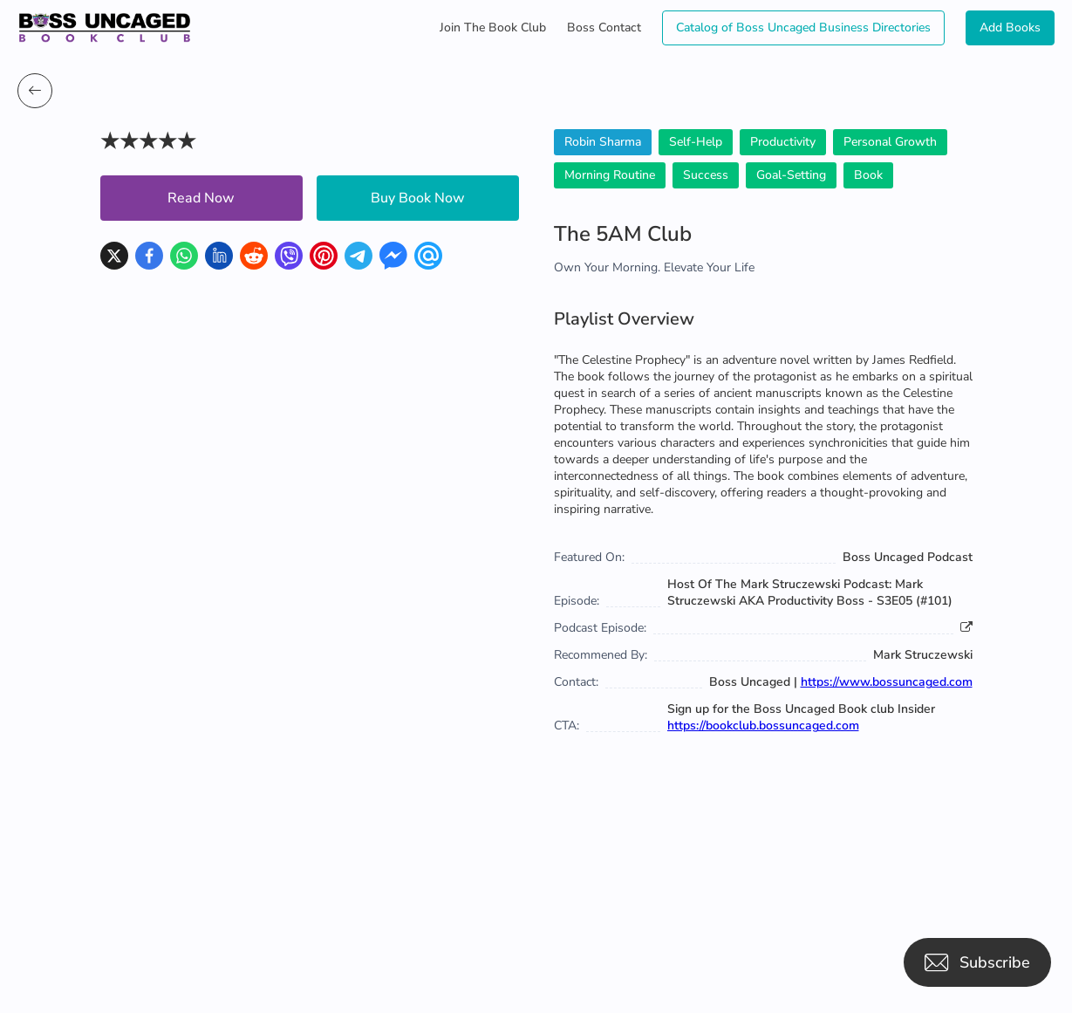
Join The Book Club (493, 27)
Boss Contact (604, 27)
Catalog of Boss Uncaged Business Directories (803, 27)
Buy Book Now (418, 198)
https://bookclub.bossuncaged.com (763, 725)
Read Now (201, 198)
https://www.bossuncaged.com (887, 682)
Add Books (1010, 27)
